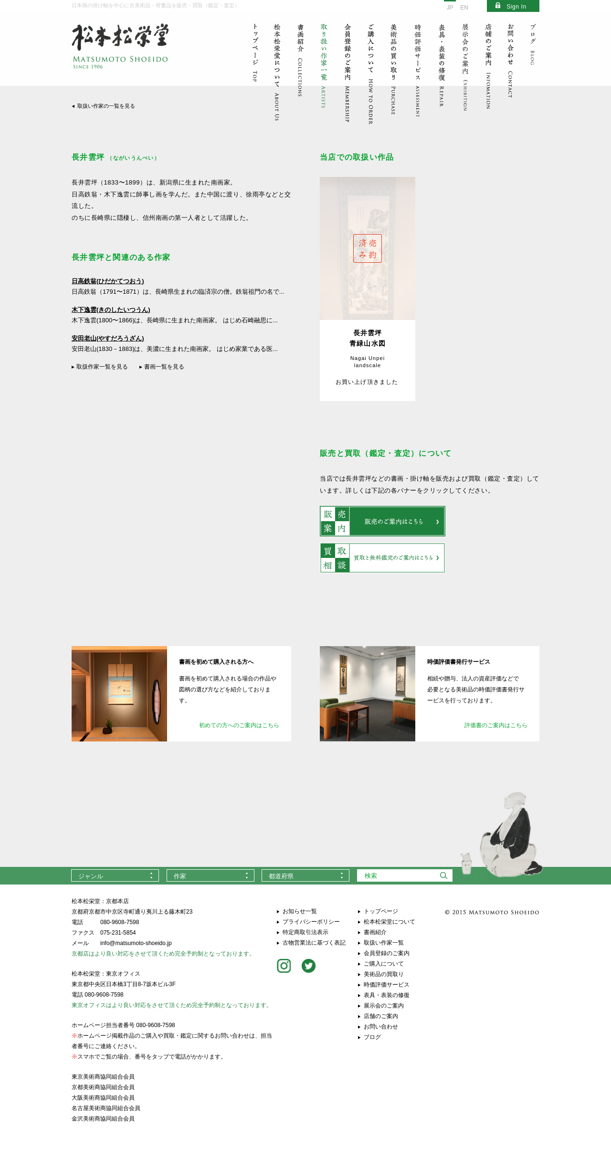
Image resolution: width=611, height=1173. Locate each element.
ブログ (372, 1037)
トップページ (381, 911)
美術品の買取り (384, 974)
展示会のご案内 (384, 1005)
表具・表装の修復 (387, 995)
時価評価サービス (387, 984)
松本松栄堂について (389, 921)
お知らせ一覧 (300, 911)
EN (464, 7)
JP (449, 7)
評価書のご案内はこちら (495, 725)
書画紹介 (375, 932)
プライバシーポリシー (311, 921)
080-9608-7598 (119, 922)
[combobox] (115, 875)
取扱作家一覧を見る (102, 366)
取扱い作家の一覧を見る (106, 106)
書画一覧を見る (164, 366)
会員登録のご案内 (387, 953)
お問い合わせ (381, 1026)
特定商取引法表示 (305, 932)
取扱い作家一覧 (384, 942)
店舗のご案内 (381, 1016)
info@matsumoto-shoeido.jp (136, 943)
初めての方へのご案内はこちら (239, 725)
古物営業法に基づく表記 (314, 942)
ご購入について (384, 963)
